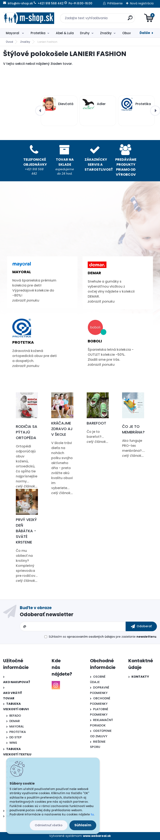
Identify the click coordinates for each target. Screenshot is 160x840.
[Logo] (28, 18)
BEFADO (15, 716)
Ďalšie (145, 33)
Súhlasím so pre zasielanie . (103, 637)
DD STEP (15, 737)
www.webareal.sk (97, 836)
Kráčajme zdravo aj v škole (61, 429)
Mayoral (13, 33)
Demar (94, 272)
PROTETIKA (17, 732)
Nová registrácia (142, 3)
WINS (13, 743)
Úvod (9, 42)
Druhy (85, 33)
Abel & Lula (65, 33)
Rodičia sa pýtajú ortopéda (26, 432)
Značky (106, 33)
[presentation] (40, 110)
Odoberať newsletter (46, 614)
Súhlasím (82, 825)
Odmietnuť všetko (48, 825)
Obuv (126, 33)
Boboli (95, 341)
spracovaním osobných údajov (91, 637)
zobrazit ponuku (25, 300)
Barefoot (96, 423)
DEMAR (14, 721)
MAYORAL (16, 726)
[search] (130, 19)
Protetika (38, 33)
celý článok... (27, 486)
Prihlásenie (115, 3)
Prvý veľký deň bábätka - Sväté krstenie (26, 531)
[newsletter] (141, 626)
